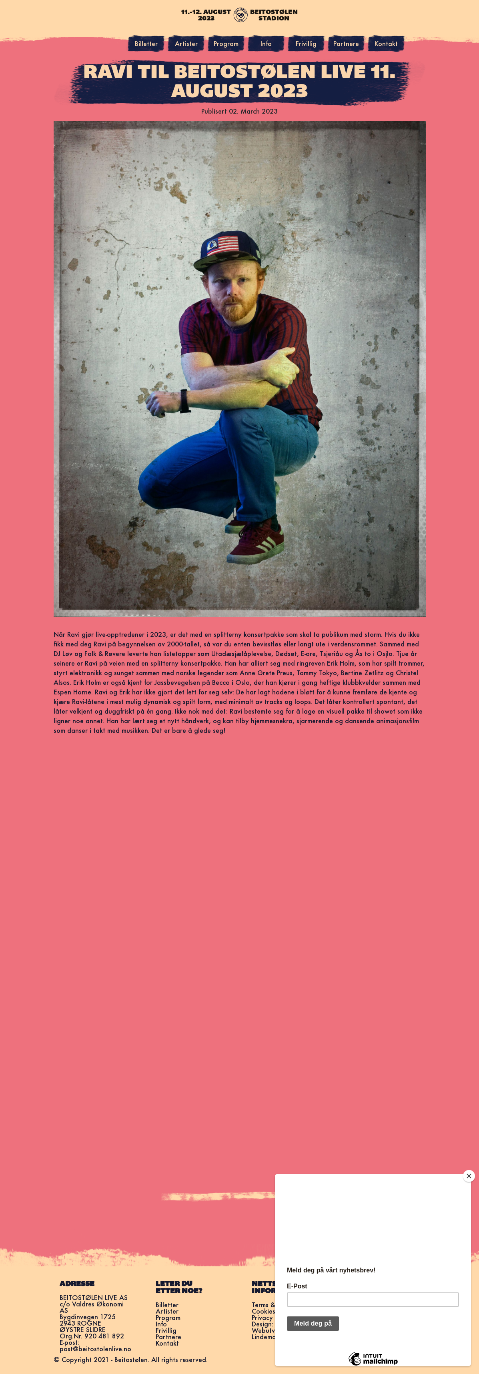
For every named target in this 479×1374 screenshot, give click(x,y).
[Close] (469, 1176)
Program (226, 43)
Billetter (146, 43)
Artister (186, 43)
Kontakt (386, 43)
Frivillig (306, 43)
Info (266, 43)
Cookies (263, 1311)
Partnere (346, 43)
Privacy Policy (272, 1317)
